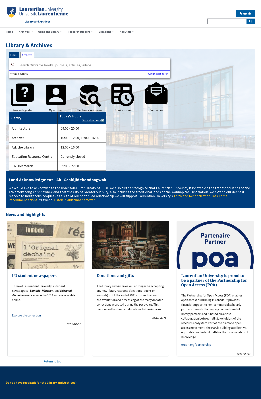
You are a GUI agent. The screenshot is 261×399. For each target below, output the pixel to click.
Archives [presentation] (27, 55)
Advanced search (158, 73)
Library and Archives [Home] (37, 21)
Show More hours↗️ (93, 120)
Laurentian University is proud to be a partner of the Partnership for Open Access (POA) (214, 280)
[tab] (14, 55)
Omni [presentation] (13, 55)
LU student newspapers (34, 275)
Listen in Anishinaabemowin (75, 200)
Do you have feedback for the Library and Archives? (41, 383)
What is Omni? (19, 73)
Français (246, 13)
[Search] (13, 64)
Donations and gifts (115, 275)
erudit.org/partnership (196, 345)
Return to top (52, 361)
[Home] (37, 16)
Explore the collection (26, 315)
